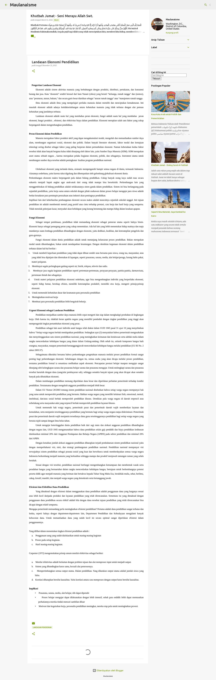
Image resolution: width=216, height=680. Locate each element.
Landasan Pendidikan (42, 627)
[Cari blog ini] (197, 5)
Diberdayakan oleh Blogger (108, 670)
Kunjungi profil (172, 33)
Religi (56, 20)
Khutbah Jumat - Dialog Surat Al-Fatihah (169, 165)
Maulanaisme (23, 4)
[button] (33, 71)
